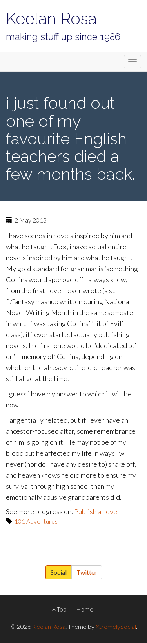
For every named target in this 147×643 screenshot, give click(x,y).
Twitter (86, 572)
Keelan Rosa (51, 18)
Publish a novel (96, 511)
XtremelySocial (116, 626)
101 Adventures (36, 521)
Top (59, 609)
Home (84, 609)
